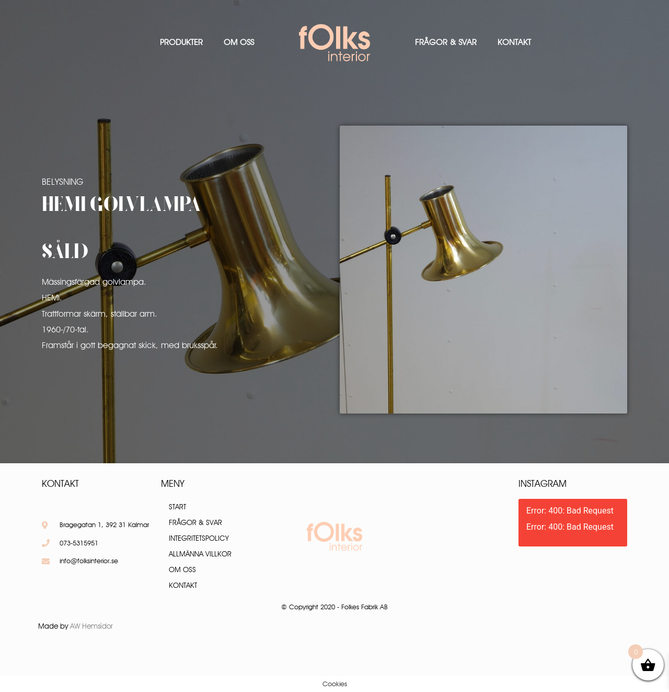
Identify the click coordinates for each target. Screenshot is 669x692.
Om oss (239, 42)
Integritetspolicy (199, 538)
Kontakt (514, 42)
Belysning (62, 181)
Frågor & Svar (446, 42)
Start (177, 507)
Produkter (181, 42)
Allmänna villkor (200, 554)
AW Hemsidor (91, 626)
